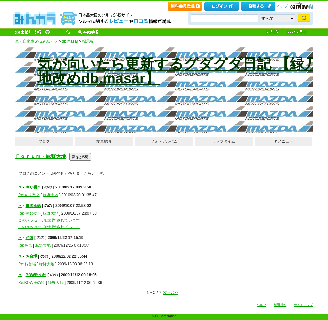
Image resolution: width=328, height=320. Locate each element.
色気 (29, 238)
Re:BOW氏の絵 (31, 282)
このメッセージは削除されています (49, 220)
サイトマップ (303, 305)
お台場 (31, 256)
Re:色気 (25, 245)
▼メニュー (283, 141)
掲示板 (88, 41)
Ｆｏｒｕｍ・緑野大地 (40, 156)
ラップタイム (223, 141)
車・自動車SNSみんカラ (36, 41)
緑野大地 (50, 195)
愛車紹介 (104, 141)
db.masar (70, 41)
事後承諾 (33, 206)
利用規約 (280, 305)
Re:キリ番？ (29, 195)
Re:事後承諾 (29, 213)
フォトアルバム (164, 141)
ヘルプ (282, 6)
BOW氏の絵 (36, 275)
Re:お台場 (27, 264)
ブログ (44, 141)
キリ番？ (33, 187)
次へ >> (170, 292)
